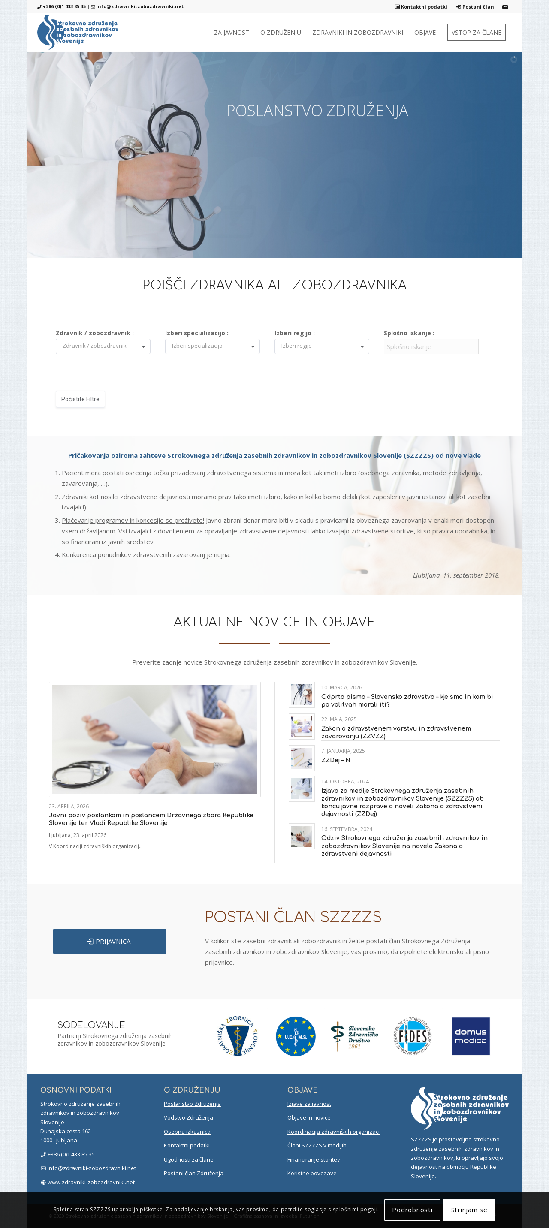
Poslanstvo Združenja (192, 1104)
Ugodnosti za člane (189, 1159)
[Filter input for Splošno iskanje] (431, 346)
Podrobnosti (412, 1209)
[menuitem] (421, 6)
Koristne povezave (312, 1173)
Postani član (475, 6)
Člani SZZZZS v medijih (317, 1145)
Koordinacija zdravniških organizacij (334, 1131)
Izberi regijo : (294, 333)
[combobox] (106, 347)
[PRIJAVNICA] (109, 941)
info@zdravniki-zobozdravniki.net (140, 6)
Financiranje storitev (313, 1159)
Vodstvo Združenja (188, 1117)
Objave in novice (309, 1117)
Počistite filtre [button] (80, 399)
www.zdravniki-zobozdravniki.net (91, 1182)
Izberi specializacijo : (197, 333)
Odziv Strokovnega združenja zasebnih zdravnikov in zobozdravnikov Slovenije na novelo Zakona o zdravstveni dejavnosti (404, 846)
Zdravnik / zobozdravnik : (95, 333)
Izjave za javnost (309, 1104)
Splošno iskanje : (409, 333)
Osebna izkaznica (187, 1131)
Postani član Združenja (193, 1173)
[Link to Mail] (505, 6)
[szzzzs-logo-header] (77, 32)
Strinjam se (469, 1209)
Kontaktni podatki (421, 6)
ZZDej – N (335, 760)
